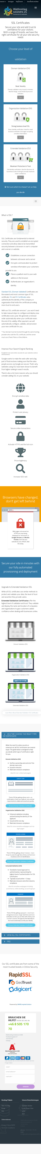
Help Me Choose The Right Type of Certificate (20, 735)
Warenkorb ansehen (32, 1)
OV (11, 297)
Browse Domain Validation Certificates (20, 806)
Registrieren (19, 1)
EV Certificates (21, 297)
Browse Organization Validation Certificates (20, 861)
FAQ (8, 941)
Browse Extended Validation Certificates (20, 925)
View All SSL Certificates (18, 935)
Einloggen (11, 1)
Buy (20, 97)
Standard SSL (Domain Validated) (14, 291)
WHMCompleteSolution (24, 1004)
